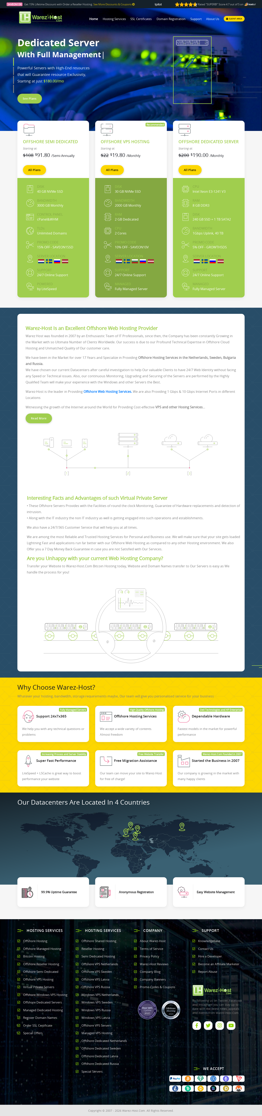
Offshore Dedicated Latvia (99, 1056)
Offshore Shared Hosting (98, 941)
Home (93, 19)
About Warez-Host (153, 941)
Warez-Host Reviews (154, 964)
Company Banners (153, 979)
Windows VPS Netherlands (100, 995)
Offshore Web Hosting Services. (108, 391)
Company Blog (150, 972)
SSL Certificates (141, 19)
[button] (13, 61)
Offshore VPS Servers (96, 1025)
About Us (212, 19)
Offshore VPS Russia (95, 987)
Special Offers (33, 1033)
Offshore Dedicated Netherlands (104, 1041)
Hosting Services (114, 19)
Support (196, 19)
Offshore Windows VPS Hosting (45, 995)
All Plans (34, 170)
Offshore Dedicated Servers (42, 1002)
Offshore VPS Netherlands (99, 964)
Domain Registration (171, 19)
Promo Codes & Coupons (157, 987)
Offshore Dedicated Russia (100, 1064)
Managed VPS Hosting (96, 1033)
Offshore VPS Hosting (38, 979)
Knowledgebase (209, 941)
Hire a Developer (210, 956)
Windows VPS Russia (96, 1010)
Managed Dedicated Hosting (43, 1010)
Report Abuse (207, 972)
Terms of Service (151, 949)
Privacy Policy (149, 956)
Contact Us (205, 949)
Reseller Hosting (92, 949)
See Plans (30, 98)
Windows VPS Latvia (95, 1018)
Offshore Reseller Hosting (41, 964)
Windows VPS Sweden (97, 1002)
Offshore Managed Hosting (42, 949)
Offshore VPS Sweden (96, 972)
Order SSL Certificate (37, 1025)
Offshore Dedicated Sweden (101, 1048)
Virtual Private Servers (38, 987)
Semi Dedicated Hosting (98, 956)
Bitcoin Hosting (34, 956)
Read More (39, 418)
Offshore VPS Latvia (95, 979)
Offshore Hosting (35, 941)
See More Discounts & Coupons (114, 4)
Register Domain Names (40, 1018)
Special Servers (92, 1071)
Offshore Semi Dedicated (40, 972)
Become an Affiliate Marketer (218, 964)
